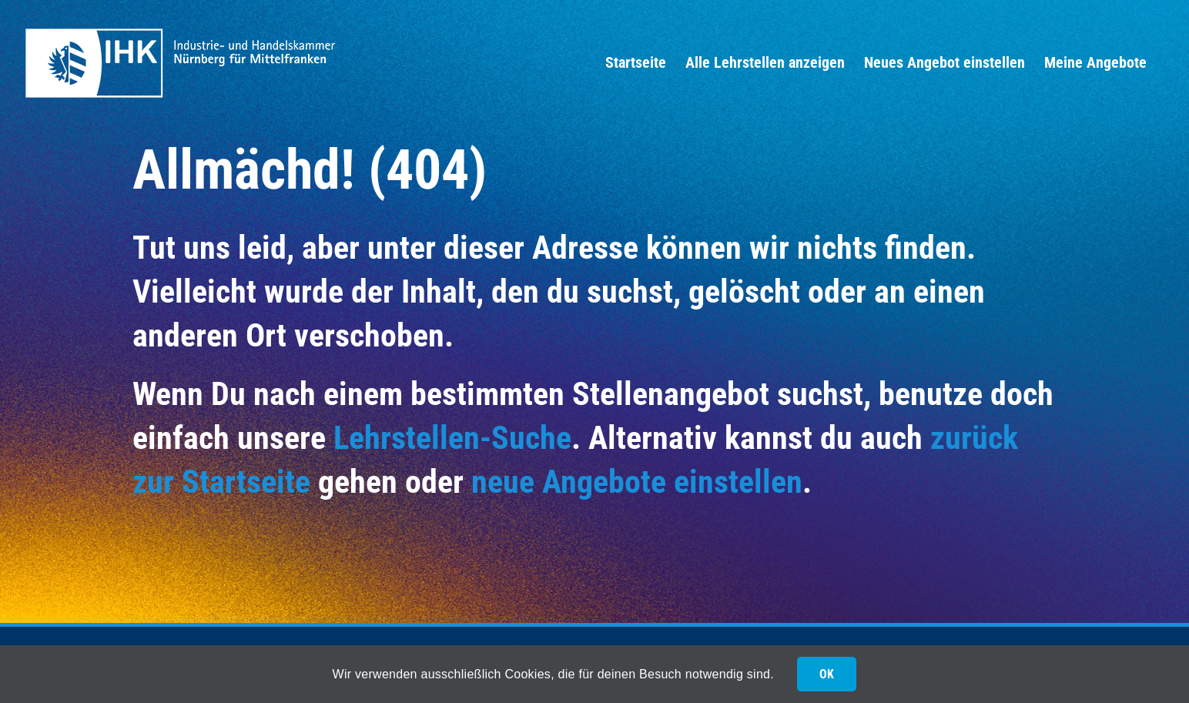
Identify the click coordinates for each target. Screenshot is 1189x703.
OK (826, 674)
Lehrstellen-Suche (452, 438)
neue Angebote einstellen (636, 481)
